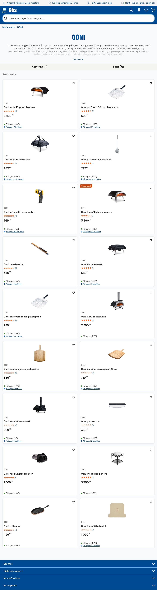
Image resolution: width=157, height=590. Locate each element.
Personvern (39, 578)
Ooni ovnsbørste (63, 248)
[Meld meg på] (147, 544)
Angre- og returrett (43, 545)
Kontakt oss (39, 542)
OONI (56, 103)
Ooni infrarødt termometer (97, 179)
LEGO (101, 558)
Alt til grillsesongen (86, 545)
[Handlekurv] (153, 10)
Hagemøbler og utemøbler (106, 546)
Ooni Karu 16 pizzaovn (66, 319)
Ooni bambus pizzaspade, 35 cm (134, 321)
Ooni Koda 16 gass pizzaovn (64, 108)
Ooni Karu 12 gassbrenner (131, 391)
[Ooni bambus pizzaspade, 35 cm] (137, 313)
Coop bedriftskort (65, 567)
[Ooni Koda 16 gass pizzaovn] (67, 101)
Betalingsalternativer (44, 559)
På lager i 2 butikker (135, 273)
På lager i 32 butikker (136, 131)
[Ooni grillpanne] (102, 454)
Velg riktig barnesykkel (85, 552)
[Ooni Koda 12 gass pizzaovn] (137, 172)
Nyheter (14, 542)
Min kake (63, 572)
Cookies (38, 582)
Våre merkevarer (18, 549)
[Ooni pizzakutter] (102, 384)
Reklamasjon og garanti (41, 550)
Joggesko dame (103, 574)
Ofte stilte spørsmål (43, 556)
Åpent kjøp (64, 538)
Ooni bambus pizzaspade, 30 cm (99, 321)
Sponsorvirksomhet (20, 576)
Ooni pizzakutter (98, 389)
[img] (67, 114)
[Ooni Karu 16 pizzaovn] (67, 313)
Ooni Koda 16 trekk (99, 248)
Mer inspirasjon (85, 568)
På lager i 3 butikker (100, 273)
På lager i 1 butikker (65, 273)
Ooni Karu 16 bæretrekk (67, 389)
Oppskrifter (85, 557)
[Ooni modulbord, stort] (67, 454)
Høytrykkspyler (106, 561)
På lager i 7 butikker (65, 131)
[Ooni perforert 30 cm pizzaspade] (102, 101)
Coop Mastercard (64, 560)
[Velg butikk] (138, 10)
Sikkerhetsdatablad (20, 564)
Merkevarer (10, 17)
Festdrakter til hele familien (86, 539)
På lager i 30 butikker (101, 202)
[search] (30, 10)
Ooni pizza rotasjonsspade (63, 179)
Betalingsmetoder (127, 554)
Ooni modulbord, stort (67, 460)
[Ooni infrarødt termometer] (102, 172)
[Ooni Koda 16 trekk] (102, 242)
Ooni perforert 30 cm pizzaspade (101, 108)
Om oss (14, 538)
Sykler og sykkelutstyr (105, 552)
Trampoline (104, 541)
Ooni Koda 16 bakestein (137, 460)
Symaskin (103, 569)
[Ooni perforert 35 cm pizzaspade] (137, 242)
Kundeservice (40, 538)
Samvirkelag (16, 568)
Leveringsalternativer (44, 563)
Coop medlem (66, 542)
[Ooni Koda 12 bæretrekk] (137, 101)
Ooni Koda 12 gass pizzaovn (134, 179)
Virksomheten (17, 572)
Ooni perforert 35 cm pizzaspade (135, 250)
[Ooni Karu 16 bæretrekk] (67, 384)
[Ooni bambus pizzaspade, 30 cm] (102, 313)
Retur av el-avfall (64, 547)
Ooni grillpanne (97, 460)
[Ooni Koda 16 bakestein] (137, 454)
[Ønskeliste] (145, 10)
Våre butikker (17, 545)
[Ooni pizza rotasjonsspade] (67, 172)
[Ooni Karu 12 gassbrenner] (137, 384)
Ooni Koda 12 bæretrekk (137, 106)
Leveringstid (40, 586)
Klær (101, 565)
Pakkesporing (40, 567)
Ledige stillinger (18, 557)
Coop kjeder (16, 553)
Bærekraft (15, 561)
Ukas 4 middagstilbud (87, 562)
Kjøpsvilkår (39, 574)
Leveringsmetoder (147, 554)
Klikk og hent (65, 552)
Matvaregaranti (66, 556)
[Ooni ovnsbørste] (67, 242)
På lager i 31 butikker (101, 131)
